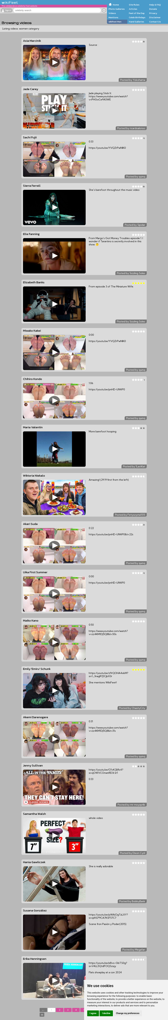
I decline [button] (106, 1013)
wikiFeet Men (115, 21)
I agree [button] (93, 1013)
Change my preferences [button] (127, 1013)
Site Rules (134, 4)
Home (116, 4)
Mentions (113, 17)
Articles (133, 9)
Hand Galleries (136, 21)
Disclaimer (154, 17)
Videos (112, 13)
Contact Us (155, 21)
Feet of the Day (137, 13)
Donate (153, 9)
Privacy (153, 13)
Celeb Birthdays (137, 17)
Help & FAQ (155, 4)
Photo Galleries (117, 9)
